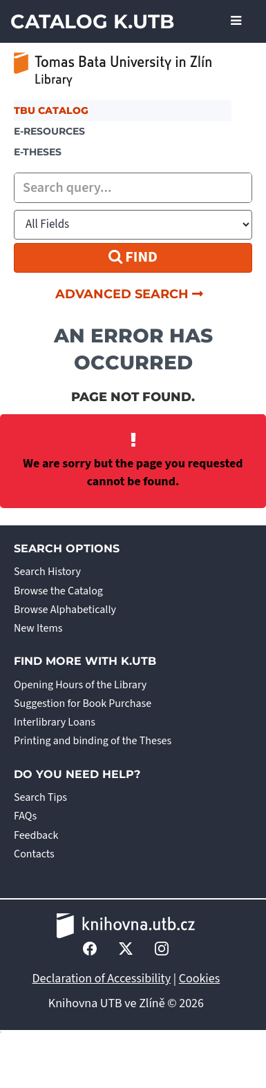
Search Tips (40, 797)
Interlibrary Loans (54, 722)
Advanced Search (129, 294)
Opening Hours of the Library (80, 684)
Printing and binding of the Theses (92, 740)
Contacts (34, 854)
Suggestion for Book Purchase (82, 703)
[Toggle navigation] (236, 21)
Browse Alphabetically (65, 609)
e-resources (49, 131)
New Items (38, 628)
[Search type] (133, 225)
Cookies (199, 978)
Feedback (36, 835)
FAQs (25, 816)
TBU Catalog (51, 110)
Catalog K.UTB (92, 21)
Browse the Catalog (58, 591)
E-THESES (37, 152)
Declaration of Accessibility (101, 978)
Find (133, 257)
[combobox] (133, 187)
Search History (47, 571)
